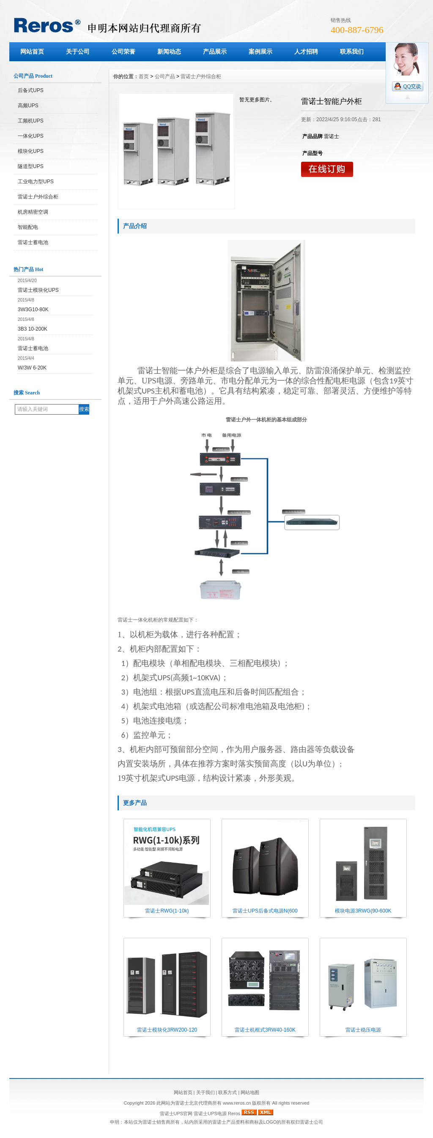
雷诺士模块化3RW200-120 (167, 1030)
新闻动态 (169, 51)
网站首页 (32, 51)
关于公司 (78, 51)
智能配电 (28, 227)
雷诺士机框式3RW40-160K (265, 1030)
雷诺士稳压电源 (363, 1030)
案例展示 (260, 51)
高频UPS (28, 106)
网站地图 (250, 1092)
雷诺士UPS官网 (176, 1113)
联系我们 (352, 51)
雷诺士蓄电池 (33, 242)
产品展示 (215, 51)
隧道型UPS (31, 166)
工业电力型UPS (36, 182)
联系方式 (227, 1092)
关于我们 (205, 1092)
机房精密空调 (33, 212)
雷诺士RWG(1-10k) (167, 911)
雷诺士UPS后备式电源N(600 (265, 911)
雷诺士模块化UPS (38, 290)
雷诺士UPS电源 (210, 1113)
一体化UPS (31, 136)
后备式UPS (31, 90)
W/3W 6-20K (32, 368)
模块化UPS (31, 151)
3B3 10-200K (32, 329)
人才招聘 (306, 51)
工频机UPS (31, 121)
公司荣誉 (123, 51)
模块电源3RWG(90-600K (363, 911)
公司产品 (165, 76)
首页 (144, 76)
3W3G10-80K (33, 309)
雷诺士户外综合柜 (38, 197)
